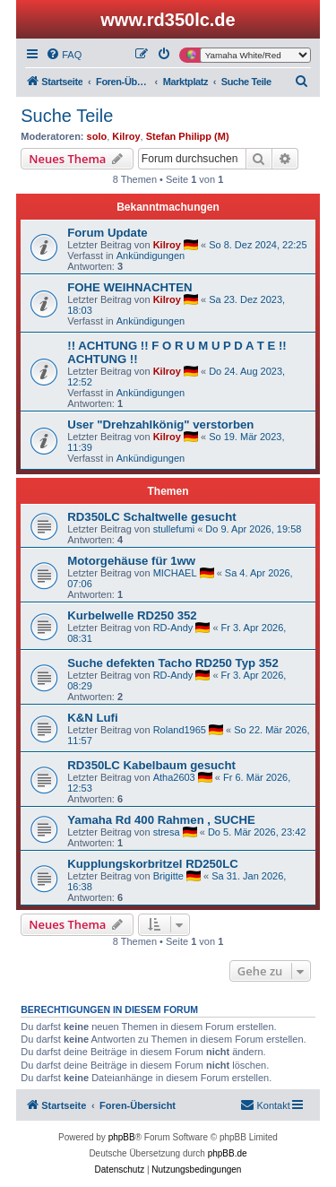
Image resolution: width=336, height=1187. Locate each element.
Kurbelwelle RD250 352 (131, 615)
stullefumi (173, 529)
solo (97, 136)
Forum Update (107, 232)
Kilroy (126, 136)
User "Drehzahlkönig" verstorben (160, 424)
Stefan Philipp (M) (187, 136)
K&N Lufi (92, 717)
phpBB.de (227, 1153)
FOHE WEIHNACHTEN (129, 287)
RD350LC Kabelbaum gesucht (151, 765)
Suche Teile (67, 116)
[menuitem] (64, 54)
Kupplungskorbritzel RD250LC (152, 864)
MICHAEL (175, 573)
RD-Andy (173, 627)
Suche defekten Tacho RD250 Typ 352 (173, 663)
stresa (166, 832)
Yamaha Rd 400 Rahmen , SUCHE (161, 820)
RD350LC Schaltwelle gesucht (151, 517)
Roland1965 (179, 729)
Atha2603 (174, 777)
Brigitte (168, 876)
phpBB (121, 1137)
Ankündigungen (150, 255)
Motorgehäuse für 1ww (131, 561)
